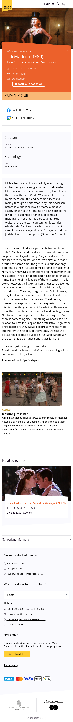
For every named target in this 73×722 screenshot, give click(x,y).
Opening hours (15, 624)
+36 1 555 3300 (15, 608)
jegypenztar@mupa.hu (19, 614)
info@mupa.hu (15, 568)
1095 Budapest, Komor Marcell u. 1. (25, 573)
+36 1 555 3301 (37, 608)
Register (16, 654)
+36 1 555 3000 (15, 563)
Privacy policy (11, 665)
